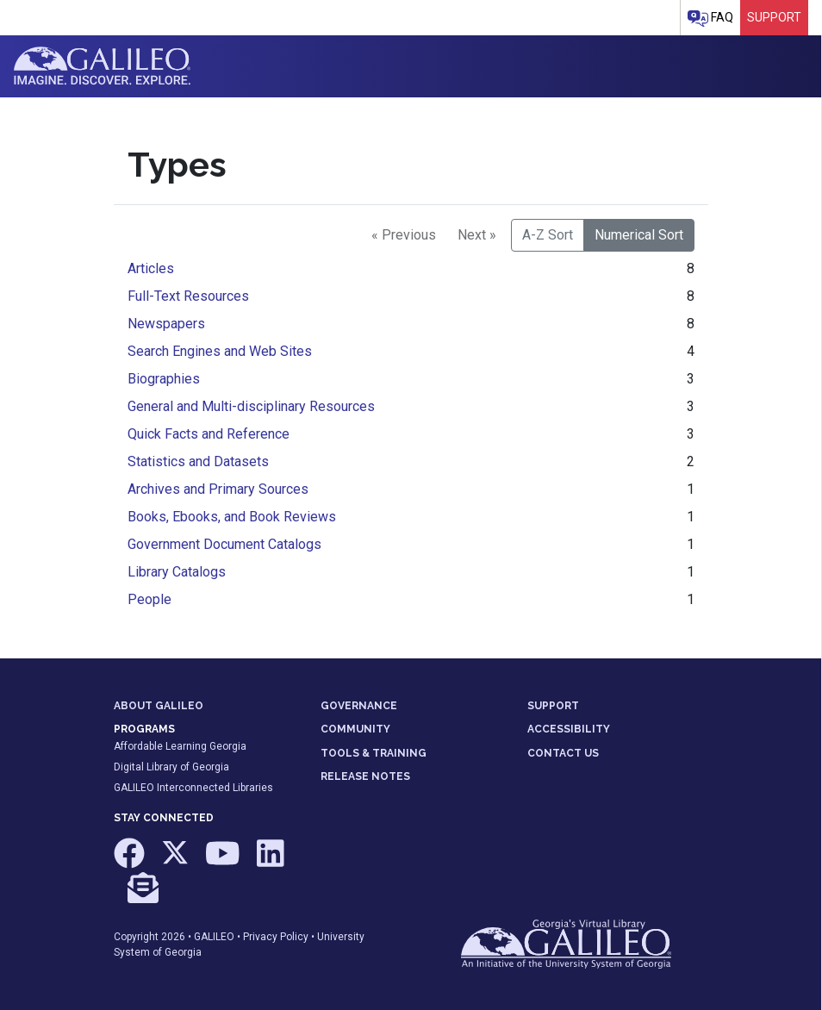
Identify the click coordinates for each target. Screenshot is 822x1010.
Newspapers (166, 323)
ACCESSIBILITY (568, 729)
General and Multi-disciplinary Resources (251, 406)
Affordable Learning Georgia (180, 746)
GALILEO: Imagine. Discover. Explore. (102, 66)
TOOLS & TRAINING (374, 753)
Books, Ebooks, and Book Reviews (232, 516)
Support (774, 17)
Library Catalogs (177, 572)
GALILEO (214, 937)
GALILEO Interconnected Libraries (193, 788)
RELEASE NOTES (365, 776)
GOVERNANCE (359, 706)
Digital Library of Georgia (171, 767)
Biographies (164, 379)
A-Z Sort (547, 235)
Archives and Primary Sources (218, 489)
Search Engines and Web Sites (220, 351)
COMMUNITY (355, 729)
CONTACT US (563, 753)
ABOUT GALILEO (158, 706)
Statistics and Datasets (198, 461)
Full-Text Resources (188, 296)
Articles (151, 268)
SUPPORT (553, 706)
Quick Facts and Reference (209, 434)
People (149, 599)
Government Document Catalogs (224, 544)
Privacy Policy (275, 937)
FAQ (710, 18)
